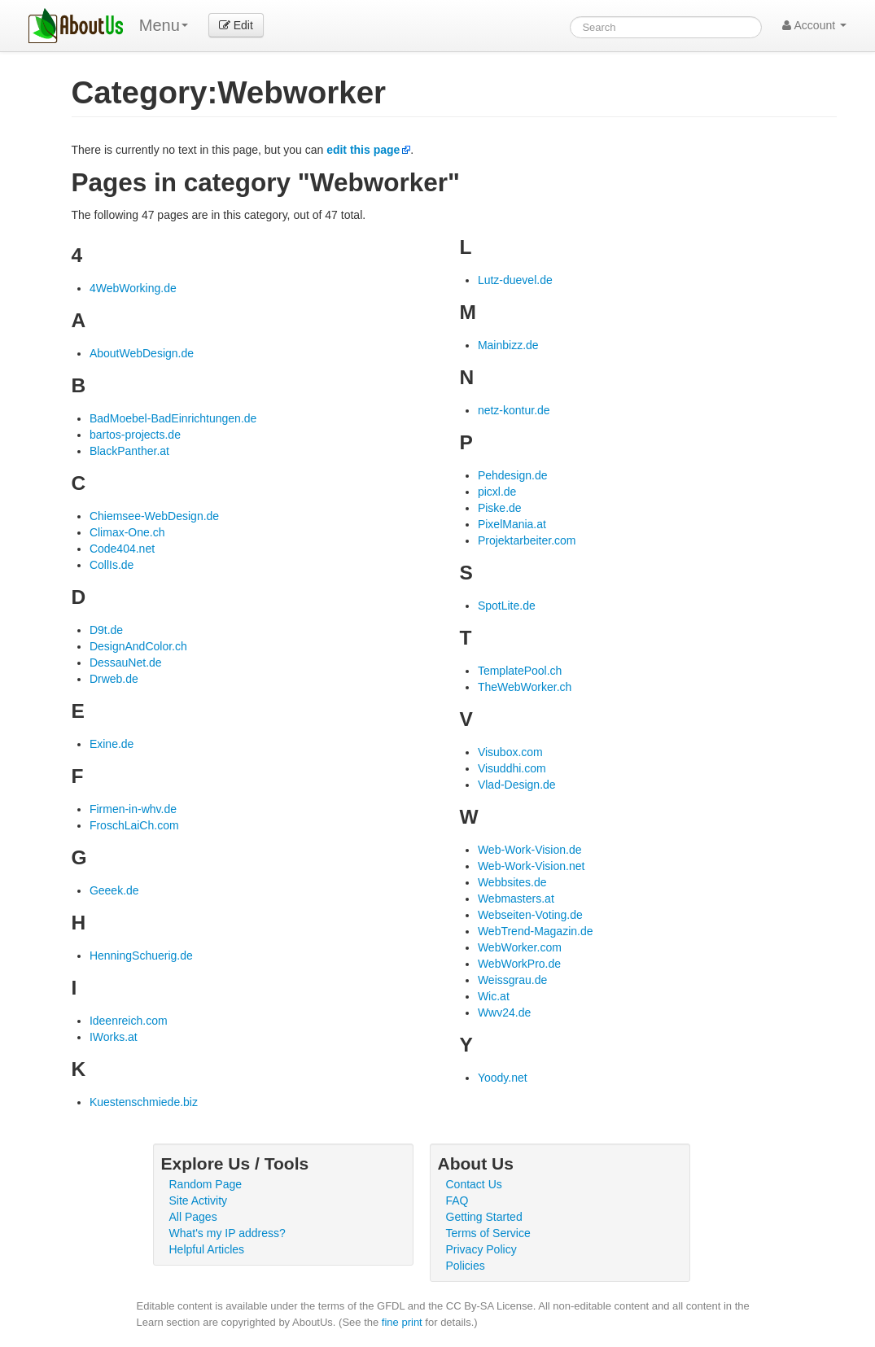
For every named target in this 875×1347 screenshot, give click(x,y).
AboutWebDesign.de (142, 353)
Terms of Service (488, 1233)
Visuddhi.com (512, 768)
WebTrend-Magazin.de (535, 931)
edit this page (363, 149)
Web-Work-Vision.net (531, 865)
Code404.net (122, 548)
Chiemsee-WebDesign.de (154, 516)
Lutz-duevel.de (515, 279)
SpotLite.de (507, 605)
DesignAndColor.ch (138, 646)
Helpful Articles (207, 1249)
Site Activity (198, 1200)
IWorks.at (114, 1036)
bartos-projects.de (135, 434)
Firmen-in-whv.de (133, 809)
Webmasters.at (516, 898)
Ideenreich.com (129, 1020)
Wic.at (494, 996)
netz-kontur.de (514, 410)
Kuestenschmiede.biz (144, 1102)
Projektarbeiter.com (527, 540)
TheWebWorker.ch (524, 686)
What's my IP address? (227, 1233)
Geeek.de (114, 890)
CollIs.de (111, 564)
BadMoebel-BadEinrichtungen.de (173, 418)
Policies (465, 1265)
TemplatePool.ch (520, 670)
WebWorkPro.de (519, 963)
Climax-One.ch (127, 532)
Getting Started (484, 1216)
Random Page (206, 1184)
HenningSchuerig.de (141, 955)
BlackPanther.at (129, 450)
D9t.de (106, 629)
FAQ (457, 1200)
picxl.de (497, 491)
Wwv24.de (504, 1012)
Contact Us (474, 1184)
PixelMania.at (512, 524)
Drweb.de (114, 678)
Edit (236, 25)
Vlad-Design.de (517, 784)
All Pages (193, 1216)
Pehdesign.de (513, 475)
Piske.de (500, 507)
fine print (402, 1322)
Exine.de (111, 743)
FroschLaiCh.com (134, 825)
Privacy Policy (481, 1249)
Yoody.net (502, 1077)
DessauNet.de (126, 662)
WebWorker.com (520, 947)
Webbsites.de (512, 882)
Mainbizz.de (508, 345)
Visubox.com (510, 752)
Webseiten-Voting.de (530, 914)
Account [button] (814, 25)
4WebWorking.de (133, 288)
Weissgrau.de (512, 979)
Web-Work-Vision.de (530, 849)
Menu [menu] (163, 25)
